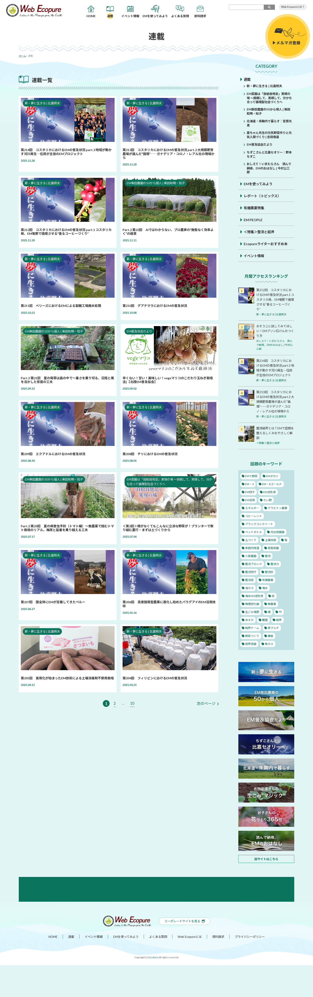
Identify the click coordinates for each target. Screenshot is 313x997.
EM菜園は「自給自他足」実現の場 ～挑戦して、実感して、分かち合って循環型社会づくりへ (269, 97)
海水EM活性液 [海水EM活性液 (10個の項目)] (254, 604)
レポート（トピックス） (263, 195)
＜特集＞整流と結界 (260, 231)
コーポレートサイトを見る (184, 953)
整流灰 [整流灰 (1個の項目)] (269, 580)
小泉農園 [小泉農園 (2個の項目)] (251, 564)
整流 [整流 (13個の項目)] (268, 564)
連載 (247, 79)
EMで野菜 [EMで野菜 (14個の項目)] (252, 485)
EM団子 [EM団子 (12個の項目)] (250, 500)
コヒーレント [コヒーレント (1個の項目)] (254, 524)
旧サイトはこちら (266, 867)
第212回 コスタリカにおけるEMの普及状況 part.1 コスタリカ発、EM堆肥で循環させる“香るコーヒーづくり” (275, 299)
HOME (50, 968)
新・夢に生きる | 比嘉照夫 (265, 86)
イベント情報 (254, 255)
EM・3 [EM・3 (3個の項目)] (249, 493)
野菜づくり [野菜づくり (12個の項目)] (252, 644)
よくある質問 (158, 968)
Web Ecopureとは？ (293, 6)
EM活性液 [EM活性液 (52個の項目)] (270, 500)
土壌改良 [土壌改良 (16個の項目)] (271, 548)
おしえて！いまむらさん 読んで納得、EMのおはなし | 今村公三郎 (269, 167)
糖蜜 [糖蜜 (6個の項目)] (265, 628)
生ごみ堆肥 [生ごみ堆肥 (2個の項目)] (252, 620)
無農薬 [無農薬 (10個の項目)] (272, 612)
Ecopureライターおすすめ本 (266, 243)
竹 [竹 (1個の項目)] (280, 620)
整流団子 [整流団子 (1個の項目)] (251, 580)
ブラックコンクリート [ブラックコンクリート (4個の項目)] (260, 532)
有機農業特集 (254, 207)
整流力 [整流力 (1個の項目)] (275, 572)
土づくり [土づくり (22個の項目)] (251, 548)
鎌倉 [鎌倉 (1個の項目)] (271, 644)
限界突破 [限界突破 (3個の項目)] (251, 652)
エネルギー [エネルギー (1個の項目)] (252, 516)
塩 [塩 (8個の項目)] (286, 548)
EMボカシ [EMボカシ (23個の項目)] (273, 485)
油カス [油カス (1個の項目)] (249, 596)
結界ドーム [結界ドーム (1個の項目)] (252, 636)
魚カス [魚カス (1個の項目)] (269, 652)
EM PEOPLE (253, 219)
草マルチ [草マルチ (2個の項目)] (274, 636)
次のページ (205, 703)
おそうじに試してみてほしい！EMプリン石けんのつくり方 (274, 330)
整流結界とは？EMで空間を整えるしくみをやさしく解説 (274, 441)
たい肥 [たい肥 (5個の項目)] (268, 508)
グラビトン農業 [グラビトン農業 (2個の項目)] (278, 516)
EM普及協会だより (260, 144)
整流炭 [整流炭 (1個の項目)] (249, 588)
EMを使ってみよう (259, 183)
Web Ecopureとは (190, 968)
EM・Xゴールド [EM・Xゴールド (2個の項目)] (273, 493)
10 (132, 703)
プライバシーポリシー (252, 968)
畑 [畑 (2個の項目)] (269, 620)
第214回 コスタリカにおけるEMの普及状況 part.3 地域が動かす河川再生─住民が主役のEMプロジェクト (275, 369)
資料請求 (219, 968)
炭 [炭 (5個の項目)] (274, 604)
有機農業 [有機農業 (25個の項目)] (268, 588)
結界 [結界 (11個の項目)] (279, 628)
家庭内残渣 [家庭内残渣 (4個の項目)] (252, 556)
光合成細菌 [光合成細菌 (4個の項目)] (278, 540)
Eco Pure (153, 989)
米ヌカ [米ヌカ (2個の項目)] (249, 628)
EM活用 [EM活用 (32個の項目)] (250, 508)
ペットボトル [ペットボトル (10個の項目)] (254, 540)
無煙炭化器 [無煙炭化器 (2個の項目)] (252, 612)
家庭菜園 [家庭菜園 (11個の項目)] (274, 556)
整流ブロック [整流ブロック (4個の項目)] (254, 572)
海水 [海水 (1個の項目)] (265, 596)
